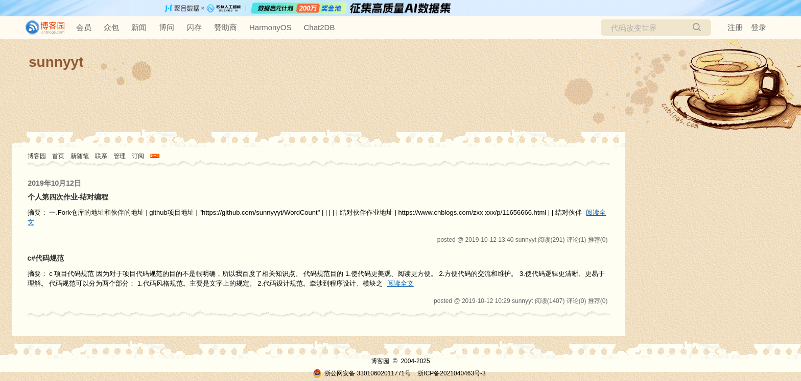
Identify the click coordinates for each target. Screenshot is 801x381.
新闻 (139, 27)
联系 (101, 156)
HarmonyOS (270, 27)
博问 (166, 27)
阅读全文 (400, 283)
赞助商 (225, 27)
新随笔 (79, 156)
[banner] (40, 27)
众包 (111, 27)
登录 (758, 27)
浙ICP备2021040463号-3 (451, 373)
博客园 (37, 156)
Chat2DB (319, 27)
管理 (119, 156)
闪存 (194, 27)
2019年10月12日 (54, 183)
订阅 (138, 156)
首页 (58, 156)
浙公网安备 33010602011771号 (362, 373)
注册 (735, 27)
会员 (83, 27)
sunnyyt (56, 62)
